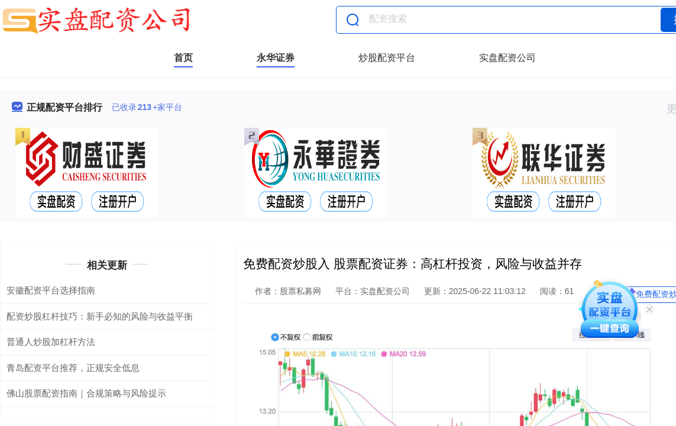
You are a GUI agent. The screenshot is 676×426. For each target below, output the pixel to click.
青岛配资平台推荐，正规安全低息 (73, 368)
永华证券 (276, 58)
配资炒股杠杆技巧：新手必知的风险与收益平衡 (100, 316)
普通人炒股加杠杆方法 (51, 342)
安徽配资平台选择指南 (51, 290)
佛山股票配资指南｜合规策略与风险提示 (86, 393)
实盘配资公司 (507, 58)
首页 (183, 58)
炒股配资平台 (386, 58)
